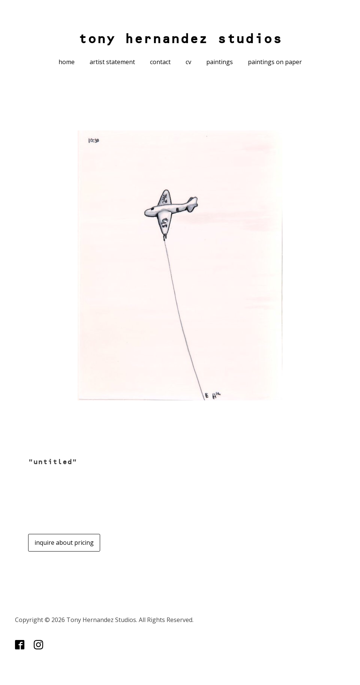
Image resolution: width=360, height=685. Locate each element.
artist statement (112, 62)
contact (160, 62)
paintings (219, 62)
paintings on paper (275, 62)
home (66, 62)
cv (188, 62)
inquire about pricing (64, 542)
